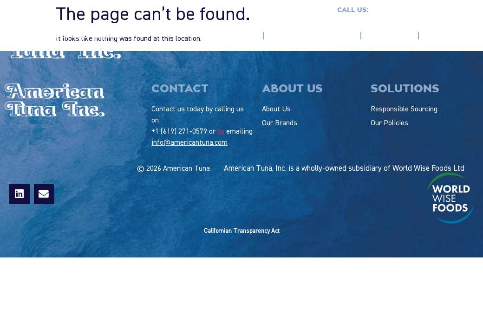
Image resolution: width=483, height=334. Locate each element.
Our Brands (389, 35)
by (220, 131)
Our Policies (448, 35)
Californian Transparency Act (242, 231)
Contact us (456, 10)
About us (239, 35)
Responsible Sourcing (312, 35)
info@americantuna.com (189, 143)
